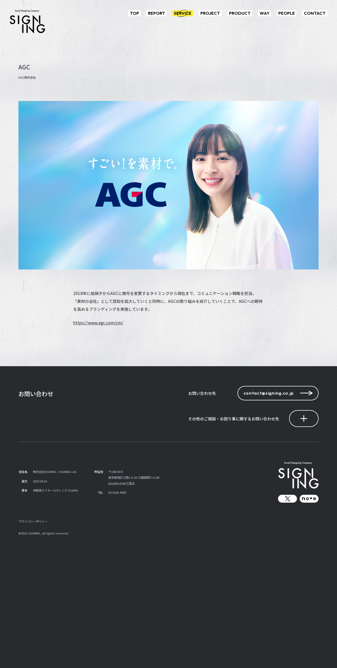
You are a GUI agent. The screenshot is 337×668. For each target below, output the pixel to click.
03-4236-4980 (117, 492)
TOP (134, 13)
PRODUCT (240, 13)
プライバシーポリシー (32, 521)
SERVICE (182, 13)
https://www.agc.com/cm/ (98, 322)
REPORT (156, 13)
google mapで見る (121, 483)
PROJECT (210, 13)
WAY (265, 13)
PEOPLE (286, 13)
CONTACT (315, 13)
